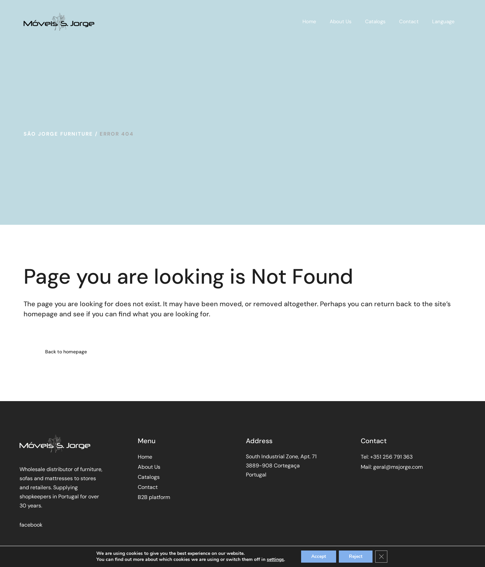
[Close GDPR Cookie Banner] (381, 557)
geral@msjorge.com (398, 466)
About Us (149, 466)
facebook (31, 524)
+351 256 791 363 (391, 456)
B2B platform (154, 497)
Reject (355, 556)
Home (145, 456)
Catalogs (149, 477)
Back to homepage (66, 352)
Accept (318, 556)
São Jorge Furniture (58, 134)
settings (275, 560)
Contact (148, 487)
